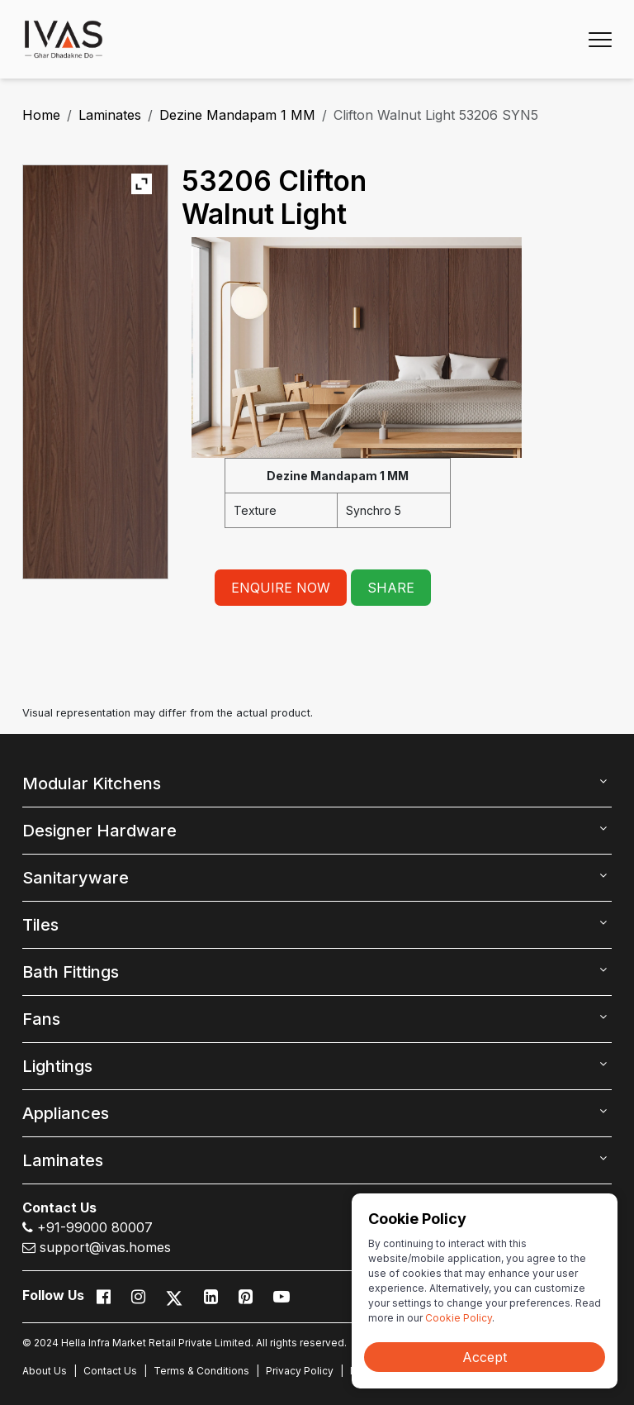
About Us (44, 1371)
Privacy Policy (300, 1371)
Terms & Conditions (201, 1371)
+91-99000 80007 (87, 1227)
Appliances (65, 1113)
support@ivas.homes (96, 1247)
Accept (484, 1357)
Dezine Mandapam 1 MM (237, 115)
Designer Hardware (99, 831)
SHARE (390, 587)
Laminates (109, 115)
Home (41, 115)
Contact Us (110, 1371)
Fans (41, 1019)
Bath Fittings (70, 972)
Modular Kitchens (91, 783)
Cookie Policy (458, 1318)
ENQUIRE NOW (280, 587)
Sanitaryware (75, 878)
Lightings (57, 1066)
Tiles (40, 925)
